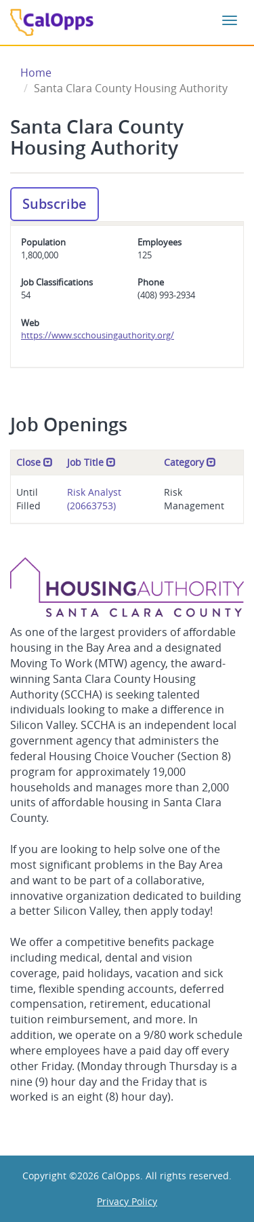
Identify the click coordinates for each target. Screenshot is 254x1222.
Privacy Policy (127, 1201)
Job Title (91, 462)
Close (34, 462)
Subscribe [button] (54, 204)
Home (35, 72)
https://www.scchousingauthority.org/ (97, 335)
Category (190, 462)
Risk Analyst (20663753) (94, 499)
